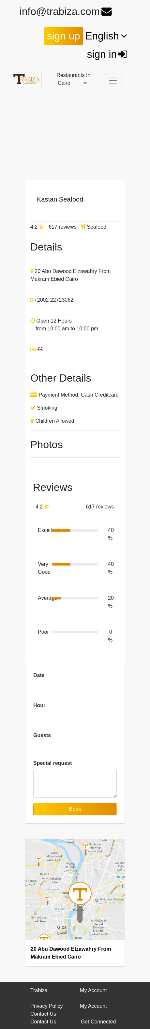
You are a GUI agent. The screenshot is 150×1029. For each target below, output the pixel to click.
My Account (93, 1006)
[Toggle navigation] (113, 80)
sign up (63, 36)
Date (39, 675)
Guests (42, 735)
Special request (52, 763)
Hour (39, 705)
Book (75, 809)
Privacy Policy (46, 1006)
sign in (108, 54)
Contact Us (43, 1014)
